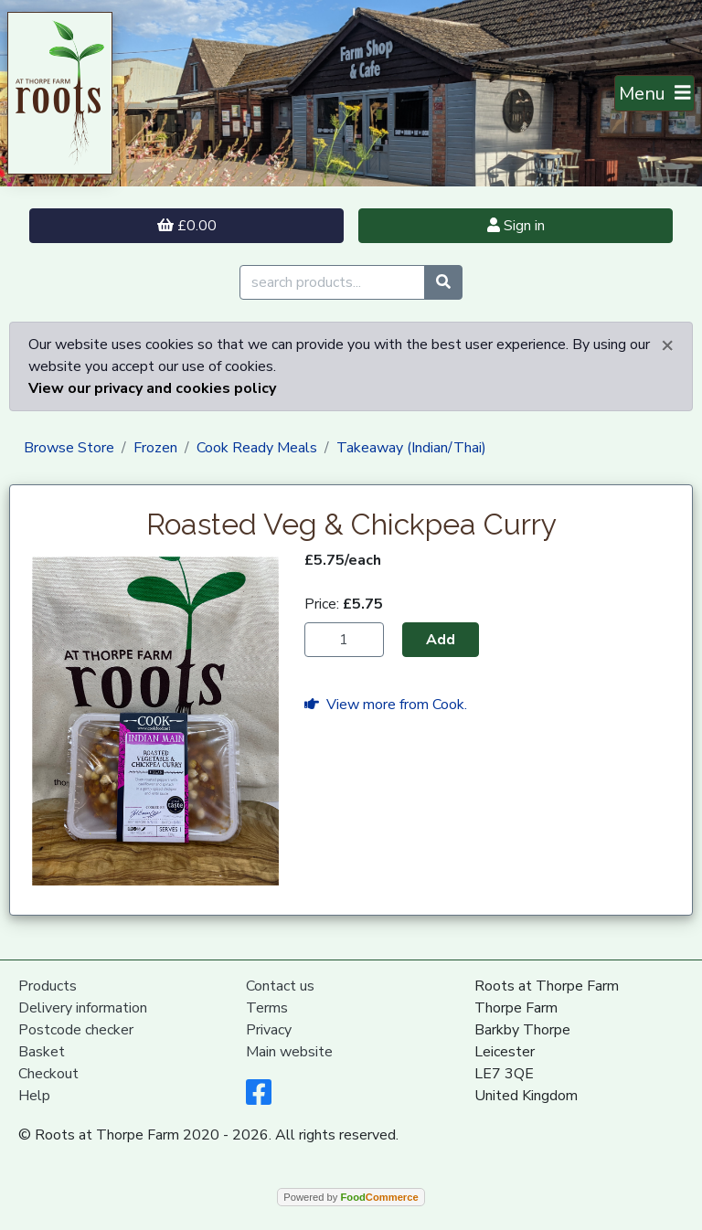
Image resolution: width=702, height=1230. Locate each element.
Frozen (155, 448)
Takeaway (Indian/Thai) (411, 448)
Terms (267, 1008)
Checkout (48, 1074)
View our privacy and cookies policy (152, 388)
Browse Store (69, 448)
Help (34, 1096)
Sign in (516, 226)
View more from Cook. (385, 705)
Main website (289, 1052)
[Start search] (443, 282)
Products (47, 986)
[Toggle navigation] (655, 93)
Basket (41, 1052)
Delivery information (82, 1008)
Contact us (280, 986)
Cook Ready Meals (257, 448)
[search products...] (332, 282)
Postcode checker (75, 1030)
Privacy (269, 1030)
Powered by (350, 1197)
